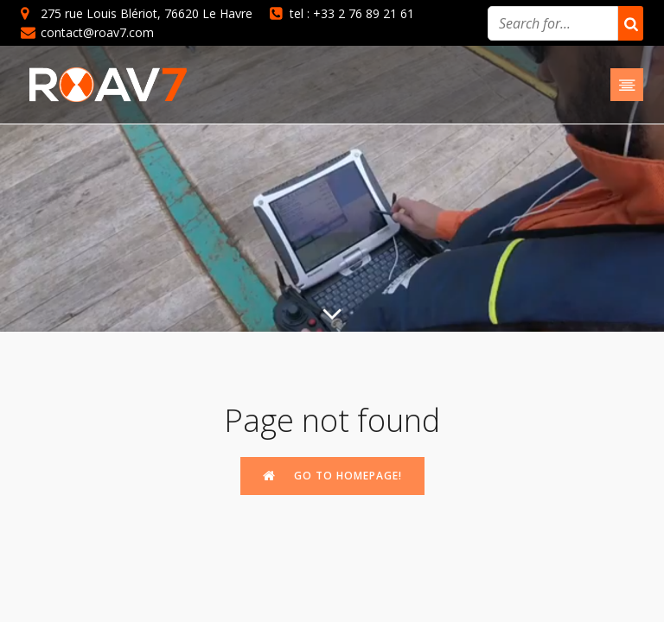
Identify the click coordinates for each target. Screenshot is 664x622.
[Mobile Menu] (626, 84)
